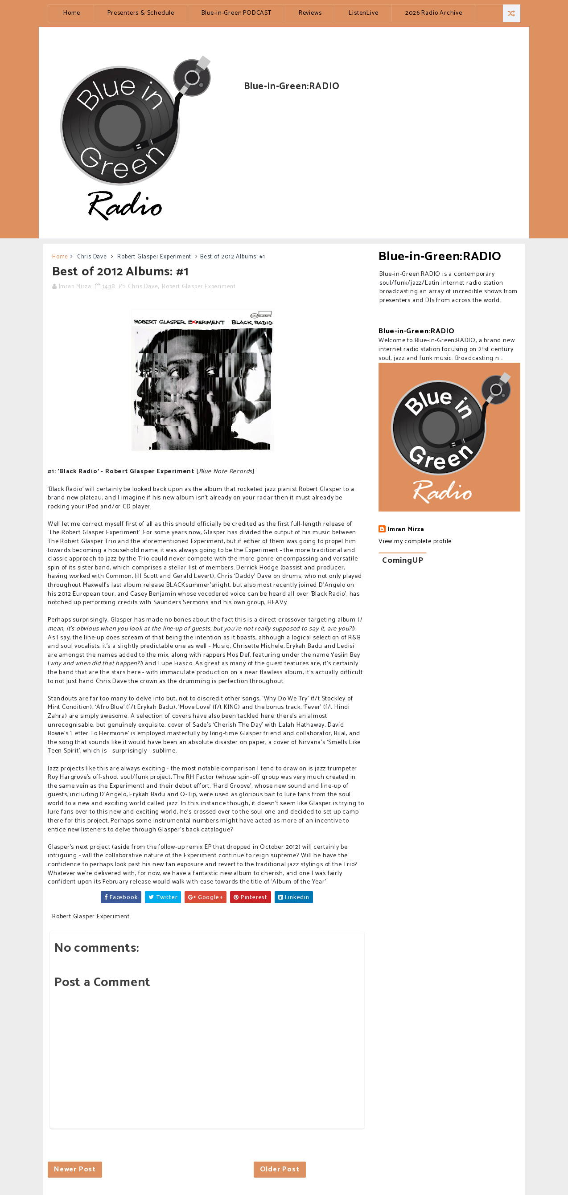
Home (71, 13)
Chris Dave (92, 257)
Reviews (310, 13)
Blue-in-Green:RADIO (440, 256)
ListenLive (363, 13)
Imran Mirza (405, 529)
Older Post (280, 1169)
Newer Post (75, 1169)
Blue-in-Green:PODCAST (237, 13)
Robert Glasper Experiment (154, 257)
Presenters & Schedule (140, 13)
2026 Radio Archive (433, 13)
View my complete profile (415, 541)
